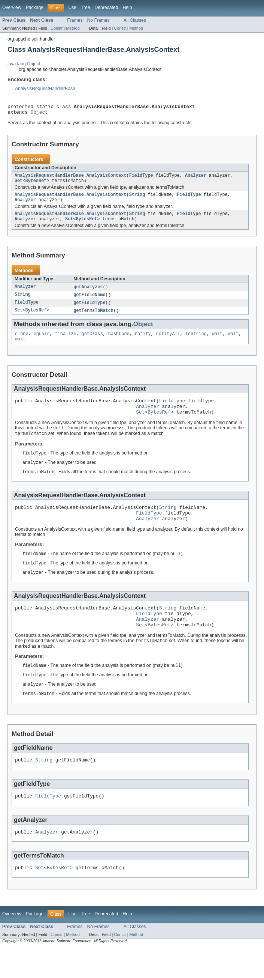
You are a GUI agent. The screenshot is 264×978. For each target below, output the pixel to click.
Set (18, 184)
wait (217, 343)
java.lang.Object (23, 63)
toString (196, 343)
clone (21, 343)
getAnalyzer (88, 294)
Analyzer (195, 178)
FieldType (141, 178)
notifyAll (168, 343)
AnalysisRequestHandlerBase (45, 88)
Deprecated (106, 7)
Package (34, 7)
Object (39, 114)
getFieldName (89, 302)
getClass (92, 343)
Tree (85, 7)
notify (143, 343)
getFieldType (89, 310)
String (137, 199)
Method (72, 28)
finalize (65, 343)
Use (72, 7)
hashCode (119, 343)
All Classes (135, 20)
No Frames (98, 20)
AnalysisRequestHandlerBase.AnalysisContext (70, 178)
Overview (11, 7)
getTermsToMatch (93, 319)
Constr (57, 28)
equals (42, 343)
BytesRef (35, 184)
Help (127, 7)
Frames (74, 20)
